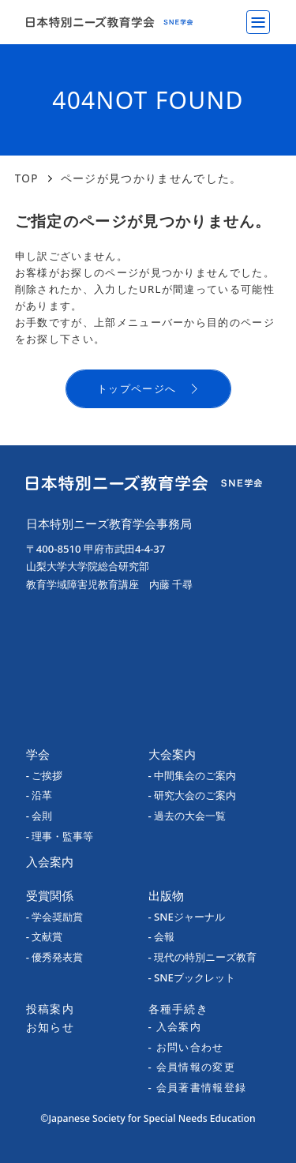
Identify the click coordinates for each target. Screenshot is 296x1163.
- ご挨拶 (44, 775)
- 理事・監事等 (60, 836)
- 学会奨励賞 (55, 917)
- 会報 (161, 936)
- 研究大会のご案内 (192, 795)
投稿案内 (50, 1008)
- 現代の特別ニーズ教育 (202, 957)
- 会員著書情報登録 (197, 1087)
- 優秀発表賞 (55, 957)
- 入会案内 (175, 1026)
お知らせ (50, 1026)
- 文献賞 (44, 936)
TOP (27, 178)
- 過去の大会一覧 (187, 815)
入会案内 (49, 861)
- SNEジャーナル (186, 917)
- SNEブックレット (191, 977)
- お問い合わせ (186, 1047)
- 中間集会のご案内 (192, 775)
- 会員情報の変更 (191, 1067)
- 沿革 (39, 795)
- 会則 (39, 815)
